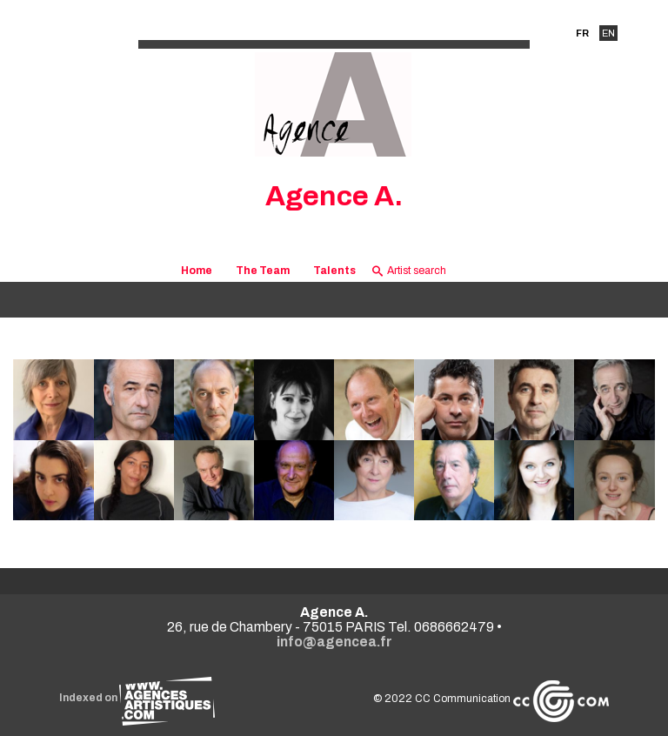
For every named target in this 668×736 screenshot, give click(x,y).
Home (196, 270)
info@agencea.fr (334, 641)
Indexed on (137, 698)
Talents (334, 270)
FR (582, 33)
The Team (263, 270)
